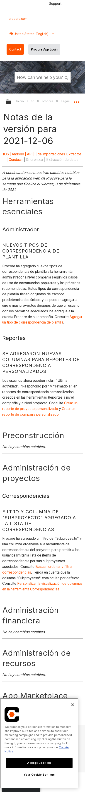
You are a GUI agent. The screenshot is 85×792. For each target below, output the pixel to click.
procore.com (18, 18)
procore (48, 101)
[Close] (73, 705)
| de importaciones (50, 154)
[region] (39, 743)
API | (31, 154)
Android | (19, 154)
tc (33, 101)
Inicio (20, 101)
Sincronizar (34, 159)
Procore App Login (44, 49)
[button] (66, 77)
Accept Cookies (39, 762)
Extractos (74, 154)
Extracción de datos (62, 159)
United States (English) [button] (31, 34)
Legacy (66, 101)
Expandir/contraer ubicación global (76, 100)
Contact (15, 49)
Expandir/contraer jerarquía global (11, 102)
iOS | (7, 154)
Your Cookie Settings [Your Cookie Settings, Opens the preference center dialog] (39, 774)
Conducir (16, 159)
